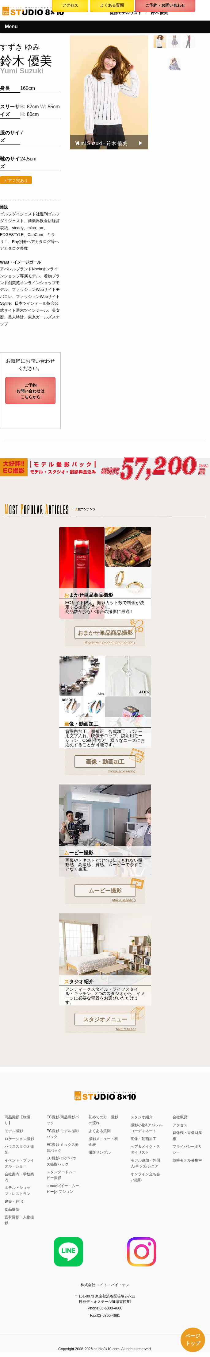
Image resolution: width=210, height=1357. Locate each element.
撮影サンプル (100, 1152)
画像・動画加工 (105, 762)
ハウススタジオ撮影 (19, 1149)
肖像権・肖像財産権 (187, 1136)
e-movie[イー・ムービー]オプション (63, 1189)
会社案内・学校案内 (19, 1177)
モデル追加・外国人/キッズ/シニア (145, 1163)
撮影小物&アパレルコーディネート (146, 1128)
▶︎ (143, 143)
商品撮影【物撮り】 (17, 1120)
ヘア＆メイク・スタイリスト (145, 1149)
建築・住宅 (14, 1201)
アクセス (180, 1125)
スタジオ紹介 (142, 1117)
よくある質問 (100, 1131)
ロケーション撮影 (19, 1139)
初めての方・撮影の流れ (103, 1120)
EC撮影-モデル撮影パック (63, 1134)
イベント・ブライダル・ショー (19, 1163)
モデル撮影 (14, 1131)
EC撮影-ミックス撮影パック (63, 1148)
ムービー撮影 (105, 891)
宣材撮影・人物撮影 (19, 1220)
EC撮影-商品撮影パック (63, 1120)
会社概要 (180, 1117)
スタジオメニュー (105, 1019)
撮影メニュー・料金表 (103, 1142)
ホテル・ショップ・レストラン (17, 1190)
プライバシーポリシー (187, 1149)
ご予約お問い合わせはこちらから (30, 391)
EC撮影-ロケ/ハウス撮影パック (61, 1161)
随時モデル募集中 (187, 1160)
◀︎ (80, 143)
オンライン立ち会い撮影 (145, 1177)
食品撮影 (12, 1209)
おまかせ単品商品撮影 (105, 633)
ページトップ (192, 1339)
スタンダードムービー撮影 (61, 1175)
